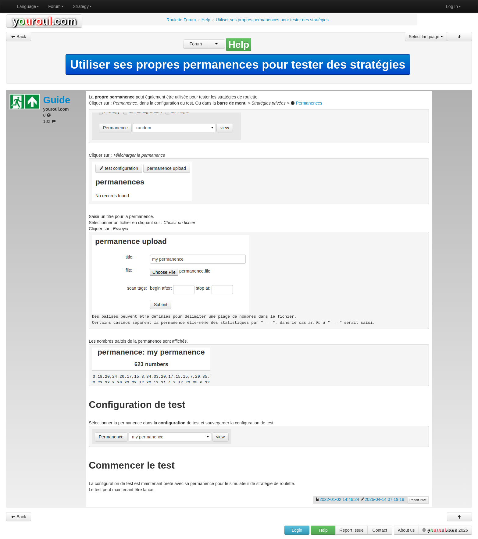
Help (323, 530)
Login (297, 530)
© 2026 (445, 530)
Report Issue (351, 530)
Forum (55, 6)
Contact (380, 530)
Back (18, 36)
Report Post (417, 500)
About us (406, 530)
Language (28, 6)
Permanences (309, 103)
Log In (453, 6)
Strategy (82, 6)
